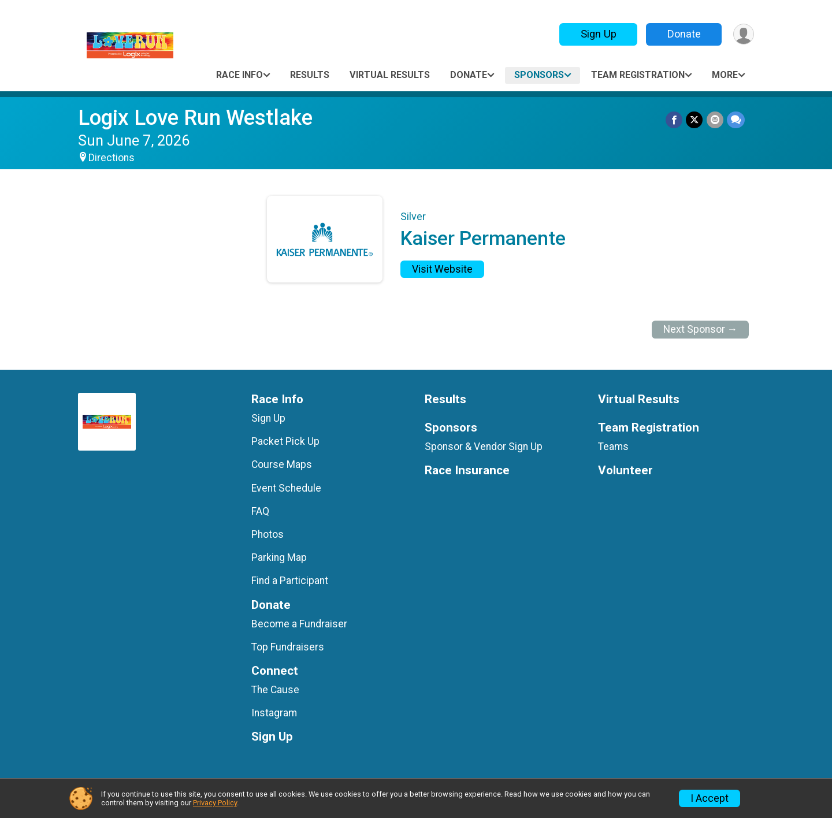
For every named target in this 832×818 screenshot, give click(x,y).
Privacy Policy (215, 802)
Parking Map (279, 557)
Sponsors (539, 74)
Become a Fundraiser (299, 624)
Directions (111, 157)
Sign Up (598, 34)
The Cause (275, 690)
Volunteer (625, 470)
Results (309, 74)
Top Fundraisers (287, 647)
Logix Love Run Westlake (195, 117)
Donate (683, 34)
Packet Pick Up (285, 441)
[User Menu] (743, 34)
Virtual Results (390, 74)
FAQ (260, 511)
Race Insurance (467, 470)
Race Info (239, 74)
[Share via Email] (715, 119)
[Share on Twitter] (694, 119)
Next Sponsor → (700, 329)
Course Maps (281, 464)
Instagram (274, 713)
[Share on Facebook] (674, 119)
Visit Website (442, 269)
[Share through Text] (736, 119)
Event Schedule (286, 488)
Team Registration (638, 74)
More (725, 74)
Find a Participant (289, 580)
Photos (267, 534)
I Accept (709, 798)
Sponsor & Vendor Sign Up (484, 446)
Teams (613, 446)
